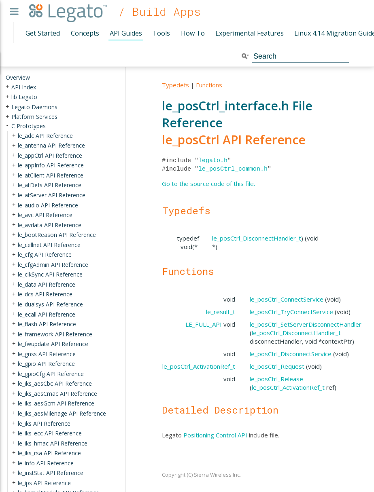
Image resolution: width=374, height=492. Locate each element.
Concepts (85, 33)
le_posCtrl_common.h (233, 169)
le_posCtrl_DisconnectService (291, 354)
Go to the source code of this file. (208, 183)
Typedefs (175, 85)
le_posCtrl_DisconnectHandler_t (256, 238)
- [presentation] (7, 126)
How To (193, 33)
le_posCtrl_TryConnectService (291, 312)
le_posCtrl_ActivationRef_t (198, 366)
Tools (161, 33)
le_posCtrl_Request (277, 366)
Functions (209, 85)
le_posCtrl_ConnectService (286, 299)
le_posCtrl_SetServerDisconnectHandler (305, 324)
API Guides (126, 33)
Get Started (43, 33)
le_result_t (220, 312)
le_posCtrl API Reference (234, 139)
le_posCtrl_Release (276, 379)
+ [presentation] (7, 87)
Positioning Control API (215, 435)
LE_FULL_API (203, 324)
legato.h (212, 160)
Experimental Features (249, 33)
